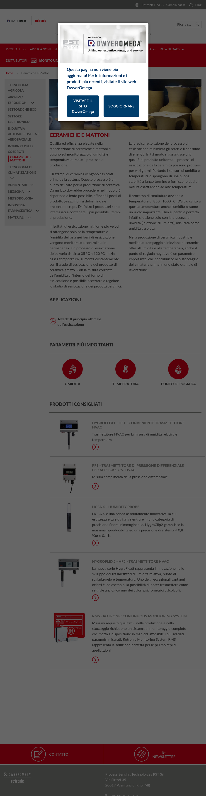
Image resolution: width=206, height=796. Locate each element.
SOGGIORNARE (121, 106)
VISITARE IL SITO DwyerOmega (83, 106)
